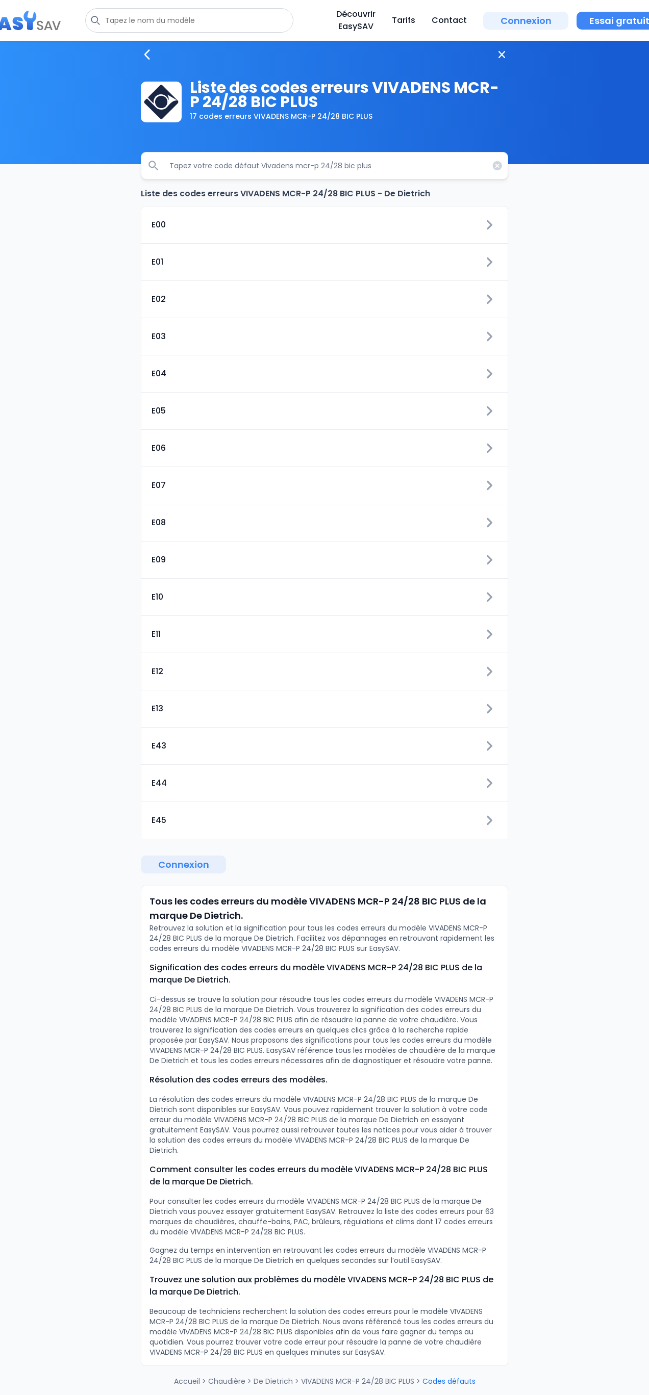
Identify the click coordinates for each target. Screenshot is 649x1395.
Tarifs (403, 20)
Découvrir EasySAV (356, 20)
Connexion (526, 20)
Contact (449, 20)
